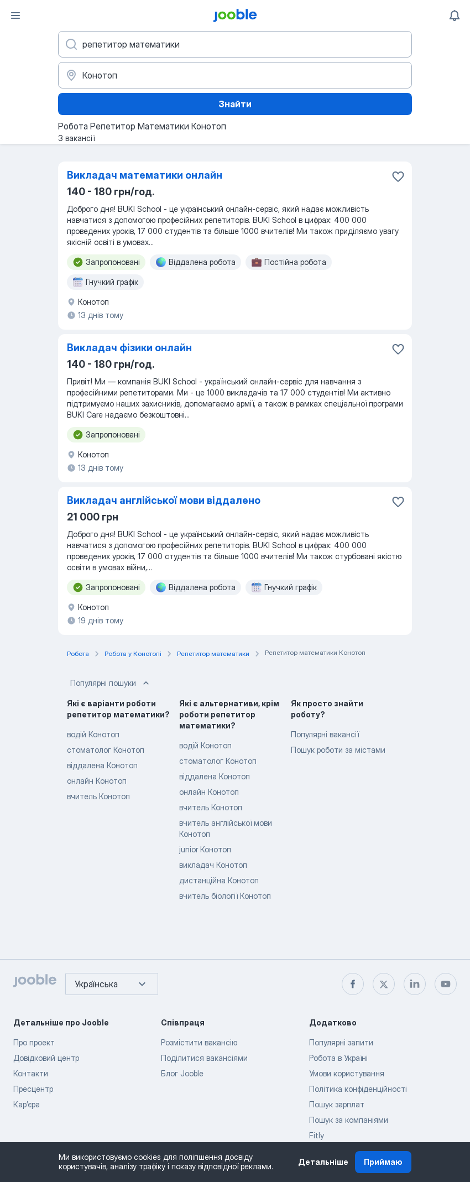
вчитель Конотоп (98, 796)
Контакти (30, 1073)
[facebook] (353, 984)
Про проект (34, 1042)
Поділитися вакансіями (204, 1058)
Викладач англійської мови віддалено (163, 500)
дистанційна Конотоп (219, 880)
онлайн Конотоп (97, 780)
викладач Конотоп (213, 864)
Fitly (316, 1135)
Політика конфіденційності (358, 1089)
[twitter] (384, 984)
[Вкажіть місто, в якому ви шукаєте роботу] (235, 75)
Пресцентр (33, 1089)
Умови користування (346, 1073)
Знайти (235, 104)
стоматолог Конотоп (105, 749)
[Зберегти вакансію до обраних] (398, 176)
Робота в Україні (338, 1058)
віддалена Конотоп (102, 765)
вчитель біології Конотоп (225, 895)
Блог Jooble (182, 1073)
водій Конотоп (93, 734)
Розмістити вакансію (199, 1042)
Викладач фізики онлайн (129, 347)
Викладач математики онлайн (144, 175)
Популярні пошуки (111, 683)
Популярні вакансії (325, 734)
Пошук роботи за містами (338, 749)
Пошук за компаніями (348, 1119)
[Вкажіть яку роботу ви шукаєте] (235, 44)
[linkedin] (415, 984)
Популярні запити (341, 1042)
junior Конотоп (205, 849)
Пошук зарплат (336, 1104)
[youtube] (446, 984)
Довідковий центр (46, 1058)
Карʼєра (26, 1104)
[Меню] (15, 15)
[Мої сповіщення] (454, 15)
